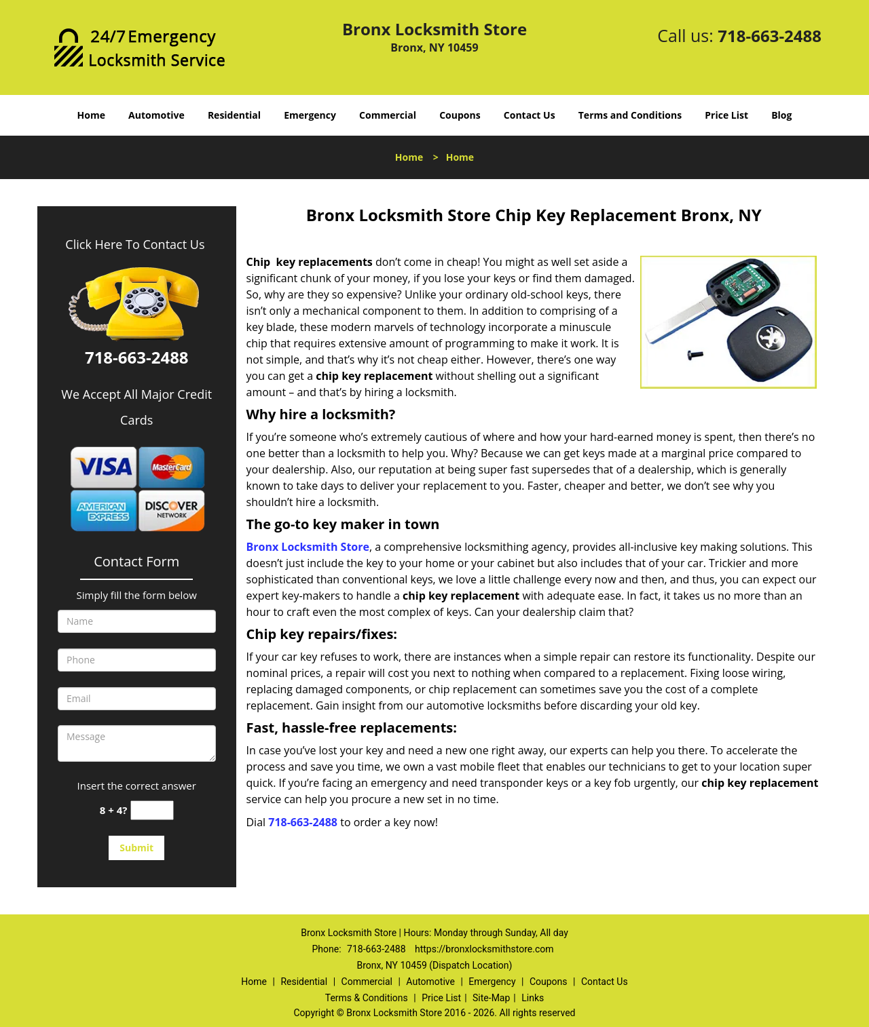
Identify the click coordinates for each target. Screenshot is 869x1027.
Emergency (310, 115)
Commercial (387, 115)
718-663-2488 (769, 35)
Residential (234, 115)
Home (91, 115)
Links (532, 997)
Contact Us (529, 115)
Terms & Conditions (366, 997)
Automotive (156, 115)
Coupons (459, 115)
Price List (726, 115)
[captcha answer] (152, 810)
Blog (781, 115)
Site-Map (491, 997)
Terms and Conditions (630, 115)
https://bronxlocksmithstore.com (484, 949)
